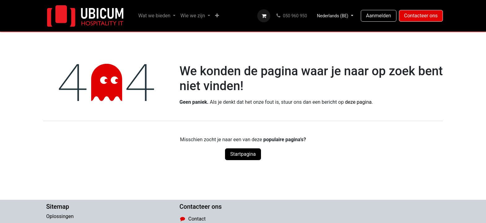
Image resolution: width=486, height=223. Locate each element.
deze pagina (358, 102)
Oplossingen (60, 216)
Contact (197, 219)
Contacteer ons (421, 16)
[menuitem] (157, 16)
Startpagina (243, 154)
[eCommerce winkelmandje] (263, 15)
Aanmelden (378, 16)
